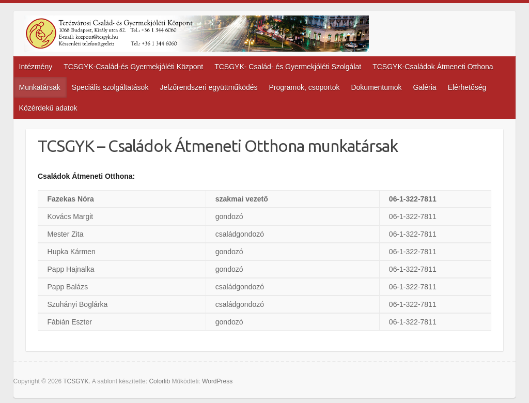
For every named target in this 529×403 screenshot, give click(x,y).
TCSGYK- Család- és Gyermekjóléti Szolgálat (287, 67)
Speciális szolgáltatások (110, 87)
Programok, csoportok (304, 87)
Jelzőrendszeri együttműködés (208, 87)
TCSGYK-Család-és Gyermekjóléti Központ (133, 67)
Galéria (425, 87)
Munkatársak (39, 87)
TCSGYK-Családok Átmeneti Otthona (432, 67)
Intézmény (36, 67)
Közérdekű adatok (48, 108)
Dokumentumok (376, 87)
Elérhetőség (467, 87)
